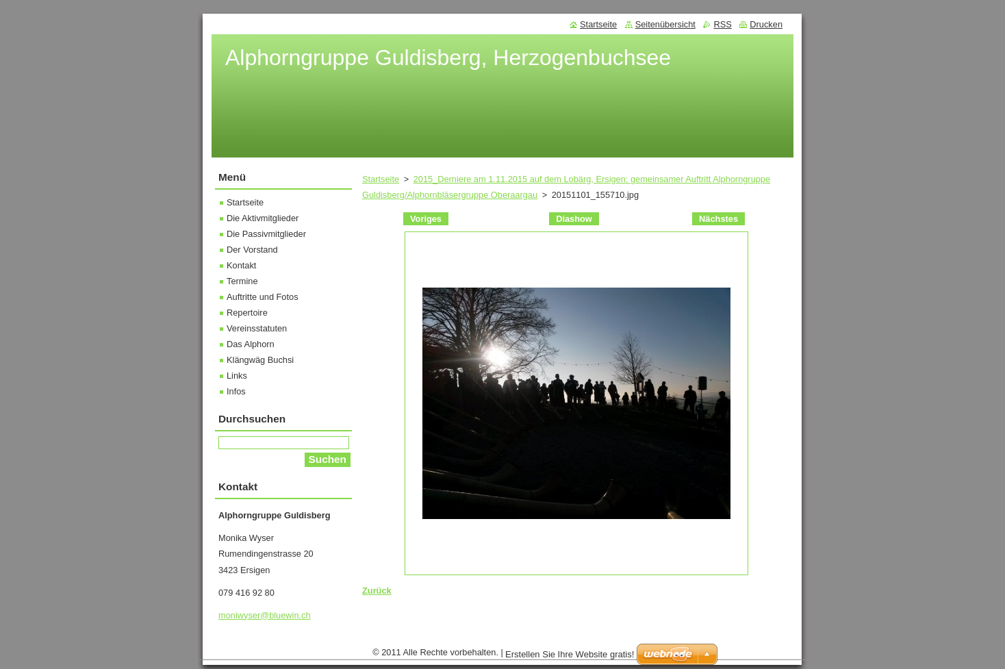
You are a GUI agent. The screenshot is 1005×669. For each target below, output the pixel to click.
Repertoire (247, 312)
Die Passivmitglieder (266, 234)
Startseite (380, 179)
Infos (236, 391)
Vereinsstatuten (257, 328)
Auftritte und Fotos (262, 297)
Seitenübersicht (665, 24)
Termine (242, 281)
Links (237, 375)
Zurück (377, 590)
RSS (722, 24)
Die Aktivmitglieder (262, 218)
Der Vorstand (252, 249)
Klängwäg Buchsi (260, 360)
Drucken (766, 24)
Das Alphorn (251, 344)
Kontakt (241, 265)
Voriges (426, 219)
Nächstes (718, 219)
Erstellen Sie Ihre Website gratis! (569, 658)
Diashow (574, 219)
